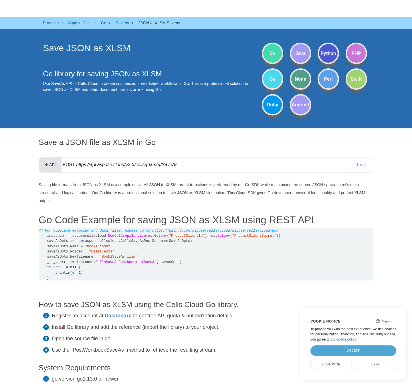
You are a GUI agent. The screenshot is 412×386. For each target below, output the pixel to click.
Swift (356, 79)
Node (300, 79)
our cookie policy (343, 339)
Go (272, 79)
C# (272, 53)
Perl (328, 79)
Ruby (272, 104)
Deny (375, 364)
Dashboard (118, 316)
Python (328, 53)
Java (300, 53)
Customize (331, 364)
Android (300, 104)
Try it (361, 164)
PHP (356, 53)
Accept (353, 350)
